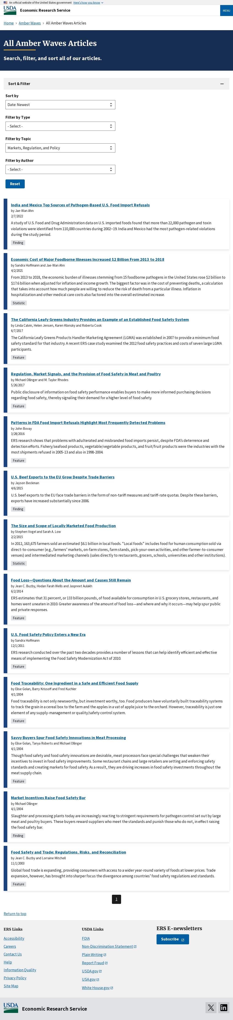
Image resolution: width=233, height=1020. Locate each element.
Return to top (15, 913)
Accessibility (14, 938)
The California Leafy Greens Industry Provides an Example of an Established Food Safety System (100, 319)
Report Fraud (93, 962)
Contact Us (13, 954)
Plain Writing (92, 954)
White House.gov (96, 987)
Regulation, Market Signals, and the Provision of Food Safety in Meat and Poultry (86, 373)
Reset (15, 183)
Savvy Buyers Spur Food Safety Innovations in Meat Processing (68, 737)
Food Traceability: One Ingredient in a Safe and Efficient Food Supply (74, 683)
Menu (226, 10)
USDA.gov (90, 971)
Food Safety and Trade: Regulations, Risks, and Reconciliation (68, 852)
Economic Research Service (45, 10)
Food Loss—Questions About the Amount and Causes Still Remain (71, 580)
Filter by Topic (18, 138)
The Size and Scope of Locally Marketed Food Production (63, 525)
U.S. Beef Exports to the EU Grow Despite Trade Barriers (62, 477)
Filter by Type (17, 117)
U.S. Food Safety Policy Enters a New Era (48, 634)
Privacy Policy (15, 977)
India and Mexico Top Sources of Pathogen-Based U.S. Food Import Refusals (80, 205)
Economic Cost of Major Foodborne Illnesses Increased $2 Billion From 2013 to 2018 (87, 259)
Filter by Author (19, 160)
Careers (10, 946)
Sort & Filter (19, 83)
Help (8, 962)
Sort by (12, 95)
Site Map (11, 985)
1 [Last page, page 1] (116, 899)
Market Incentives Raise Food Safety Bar (48, 797)
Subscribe (170, 939)
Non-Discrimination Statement (107, 946)
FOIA (86, 938)
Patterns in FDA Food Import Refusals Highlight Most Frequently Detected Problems (88, 422)
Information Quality (20, 969)
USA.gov (89, 979)
